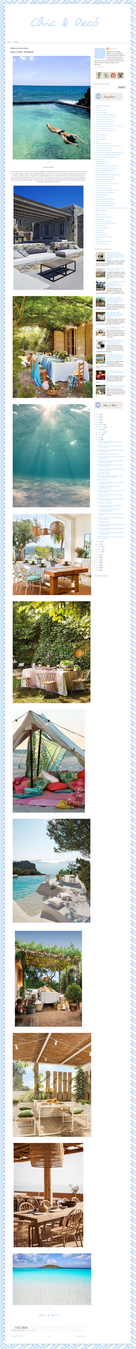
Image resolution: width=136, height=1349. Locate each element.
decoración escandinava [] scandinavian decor (109, 152)
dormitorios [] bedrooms (103, 161)
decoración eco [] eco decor (104, 150)
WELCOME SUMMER (103, 473)
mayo (99, 541)
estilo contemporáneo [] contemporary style (108, 174)
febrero (100, 549)
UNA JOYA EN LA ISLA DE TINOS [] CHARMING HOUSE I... (107, 510)
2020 (97, 417)
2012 (97, 567)
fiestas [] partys (100, 197)
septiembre (101, 432)
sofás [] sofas (100, 230)
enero (99, 551)
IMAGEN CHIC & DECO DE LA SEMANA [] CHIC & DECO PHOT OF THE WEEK (115, 342)
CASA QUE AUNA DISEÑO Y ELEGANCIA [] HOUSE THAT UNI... (110, 483)
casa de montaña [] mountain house (106, 115)
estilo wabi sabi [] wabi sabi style (105, 192)
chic (97, 132)
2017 (97, 555)
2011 (97, 570)
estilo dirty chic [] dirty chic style (105, 177)
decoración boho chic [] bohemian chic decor (109, 146)
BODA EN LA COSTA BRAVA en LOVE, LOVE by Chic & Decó (115, 386)
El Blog (16, 42)
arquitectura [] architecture (103, 106)
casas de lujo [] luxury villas (104, 119)
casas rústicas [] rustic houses (104, 128)
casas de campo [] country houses (106, 117)
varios (97, 239)
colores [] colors (100, 137)
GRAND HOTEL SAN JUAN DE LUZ (108, 454)
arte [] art (98, 108)
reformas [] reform (101, 226)
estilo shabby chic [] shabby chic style (107, 190)
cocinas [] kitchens (101, 135)
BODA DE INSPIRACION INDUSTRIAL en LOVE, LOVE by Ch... (109, 442)
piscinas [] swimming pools (103, 221)
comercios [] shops (101, 139)
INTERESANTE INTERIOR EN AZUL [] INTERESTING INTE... (108, 487)
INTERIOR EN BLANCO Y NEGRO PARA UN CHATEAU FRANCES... (110, 499)
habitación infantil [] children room (105, 199)
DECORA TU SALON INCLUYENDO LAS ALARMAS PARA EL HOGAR (109, 476)
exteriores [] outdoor (31, 1330)
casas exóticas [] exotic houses (105, 123)
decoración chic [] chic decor (104, 148)
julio (99, 437)
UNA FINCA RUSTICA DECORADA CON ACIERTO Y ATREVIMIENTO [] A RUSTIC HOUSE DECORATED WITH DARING (115, 256)
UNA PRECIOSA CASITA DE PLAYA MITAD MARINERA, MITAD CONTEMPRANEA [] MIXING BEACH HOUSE (114, 357)
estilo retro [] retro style (102, 186)
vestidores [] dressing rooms (104, 241)
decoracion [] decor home (103, 143)
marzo (100, 546)
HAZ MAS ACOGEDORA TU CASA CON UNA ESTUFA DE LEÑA (115, 372)
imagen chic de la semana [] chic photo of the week (111, 208)
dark (97, 141)
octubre (100, 429)
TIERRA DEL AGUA (103, 522)
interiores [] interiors (101, 210)
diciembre (101, 424)
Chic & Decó (113, 48)
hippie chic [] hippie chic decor (104, 201)
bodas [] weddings (101, 112)
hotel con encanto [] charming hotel (106, 203)
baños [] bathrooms (101, 110)
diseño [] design (100, 159)
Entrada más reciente (17, 1336)
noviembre (101, 427)
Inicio (9, 42)
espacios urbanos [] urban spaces (105, 170)
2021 (97, 414)
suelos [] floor (100, 232)
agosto (100, 434)
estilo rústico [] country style (104, 188)
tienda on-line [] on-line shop (104, 237)
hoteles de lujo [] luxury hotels (104, 206)
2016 (97, 557)
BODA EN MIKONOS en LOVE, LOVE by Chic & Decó (115, 328)
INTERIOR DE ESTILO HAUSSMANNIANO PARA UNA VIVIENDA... (110, 461)
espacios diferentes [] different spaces (107, 166)
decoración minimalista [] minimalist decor (108, 155)
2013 (97, 565)
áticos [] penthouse (101, 243)
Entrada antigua (81, 1336)
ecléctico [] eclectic (101, 163)
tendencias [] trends (101, 234)
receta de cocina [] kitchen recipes (106, 223)
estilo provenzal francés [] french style (107, 183)
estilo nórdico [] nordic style (104, 181)
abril (99, 544)
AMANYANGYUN (102, 480)
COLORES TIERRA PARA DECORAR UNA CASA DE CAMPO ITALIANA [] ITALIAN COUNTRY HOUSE (115, 300)
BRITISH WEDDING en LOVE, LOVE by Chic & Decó (115, 269)
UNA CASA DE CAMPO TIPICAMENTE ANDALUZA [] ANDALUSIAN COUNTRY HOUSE (115, 315)
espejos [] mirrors (101, 172)
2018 (97, 422)
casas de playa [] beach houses (105, 121)
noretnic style (100, 219)
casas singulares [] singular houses (106, 130)
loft (97, 212)
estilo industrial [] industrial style (105, 179)
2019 (97, 419)
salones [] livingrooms (102, 228)
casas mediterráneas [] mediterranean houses (109, 126)
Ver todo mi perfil (99, 67)
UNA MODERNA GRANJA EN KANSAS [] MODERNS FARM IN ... (109, 506)
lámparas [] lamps (101, 214)
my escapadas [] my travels (104, 217)
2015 (97, 560)
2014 (97, 562)
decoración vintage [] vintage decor (106, 157)
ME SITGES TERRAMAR (104, 503)
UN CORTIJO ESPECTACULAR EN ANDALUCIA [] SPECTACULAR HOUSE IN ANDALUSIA (115, 284)
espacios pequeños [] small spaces (106, 168)
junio (99, 439)
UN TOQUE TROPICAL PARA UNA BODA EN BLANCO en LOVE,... (110, 469)
